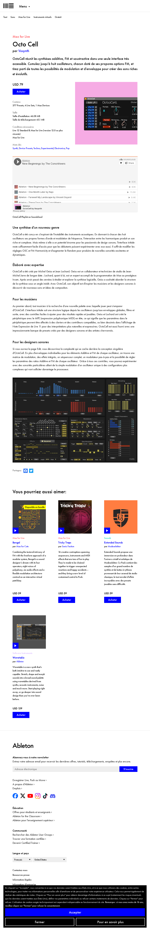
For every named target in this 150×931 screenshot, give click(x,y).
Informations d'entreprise (24, 884)
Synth (15, 148)
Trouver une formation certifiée (29, 839)
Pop (67, 148)
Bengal (16, 542)
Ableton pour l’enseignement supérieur (33, 820)
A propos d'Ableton (23, 784)
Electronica (60, 148)
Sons (13, 17)
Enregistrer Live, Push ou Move (29, 780)
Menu (23, 6)
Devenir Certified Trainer (25, 843)
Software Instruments (22, 653)
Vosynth (23, 51)
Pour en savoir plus (110, 922)
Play (16, 531)
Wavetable (18, 657)
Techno (36, 148)
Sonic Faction (68, 546)
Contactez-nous (20, 870)
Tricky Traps (64, 542)
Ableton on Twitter (31, 471)
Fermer (40, 922)
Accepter (75, 912)
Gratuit (58, 17)
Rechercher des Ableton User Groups (32, 834)
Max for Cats (22, 546)
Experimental (47, 148)
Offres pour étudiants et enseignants (31, 812)
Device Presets (25, 148)
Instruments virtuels (42, 17)
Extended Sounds (113, 542)
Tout (5, 17)
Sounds (107, 538)
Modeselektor (114, 546)
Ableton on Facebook (25, 471)
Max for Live (24, 17)
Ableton (20, 661)
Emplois (17, 788)
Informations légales (22, 879)
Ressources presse (21, 874)
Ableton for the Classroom (26, 816)
